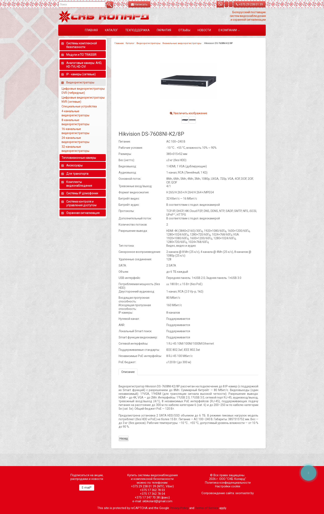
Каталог (130, 43)
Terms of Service (206, 508)
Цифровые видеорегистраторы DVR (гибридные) (83, 90)
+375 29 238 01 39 (249, 4)
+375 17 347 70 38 (147, 497)
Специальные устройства (79, 106)
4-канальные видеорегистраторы (76, 113)
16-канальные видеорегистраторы (76, 131)
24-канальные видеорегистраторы (76, 140)
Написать (139, 4)
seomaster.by (244, 493)
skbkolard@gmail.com (157, 501)
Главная (119, 43)
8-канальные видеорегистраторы (182, 43)
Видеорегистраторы (148, 43)
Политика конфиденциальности (228, 482)
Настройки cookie (227, 486)
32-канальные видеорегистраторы (76, 148)
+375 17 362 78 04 (152, 494)
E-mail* (87, 487)
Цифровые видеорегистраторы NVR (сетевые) (83, 99)
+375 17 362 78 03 (152, 490)
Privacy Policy (179, 508)
